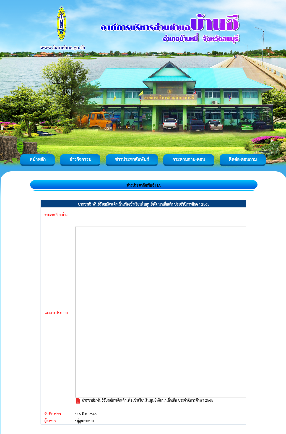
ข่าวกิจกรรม (80, 159)
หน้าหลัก (37, 159)
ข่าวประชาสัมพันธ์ (132, 159)
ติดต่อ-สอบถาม (243, 159)
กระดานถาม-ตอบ (188, 159)
